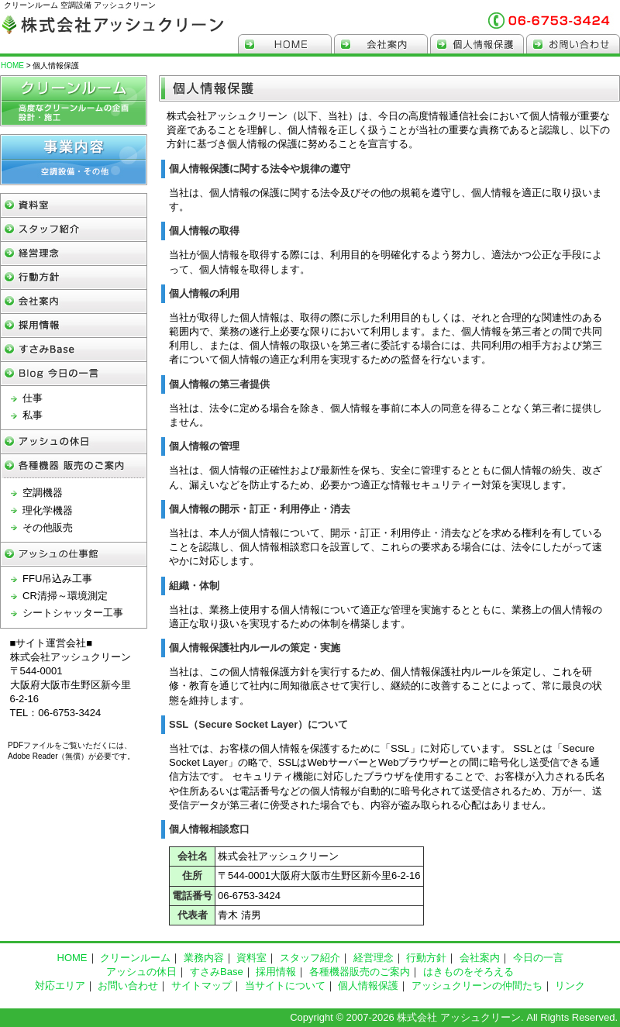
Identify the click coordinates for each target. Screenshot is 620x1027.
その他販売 (47, 527)
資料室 (251, 957)
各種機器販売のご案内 (359, 971)
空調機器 (42, 492)
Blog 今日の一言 (73, 374)
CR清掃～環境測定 (65, 595)
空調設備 (73, 159)
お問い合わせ (573, 43)
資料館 (73, 206)
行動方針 (73, 278)
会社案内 (381, 43)
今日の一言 (538, 957)
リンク (570, 985)
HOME (285, 43)
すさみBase (73, 350)
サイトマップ (201, 985)
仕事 (32, 398)
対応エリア (60, 985)
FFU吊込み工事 (57, 578)
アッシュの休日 (73, 442)
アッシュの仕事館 (73, 555)
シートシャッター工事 (72, 613)
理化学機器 (47, 510)
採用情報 (73, 326)
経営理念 (73, 254)
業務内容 (204, 957)
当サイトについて (285, 985)
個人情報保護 (477, 43)
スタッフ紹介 (73, 230)
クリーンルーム (73, 100)
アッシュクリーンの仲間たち (477, 985)
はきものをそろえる (468, 971)
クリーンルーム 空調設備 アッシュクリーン (112, 22)
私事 (32, 415)
